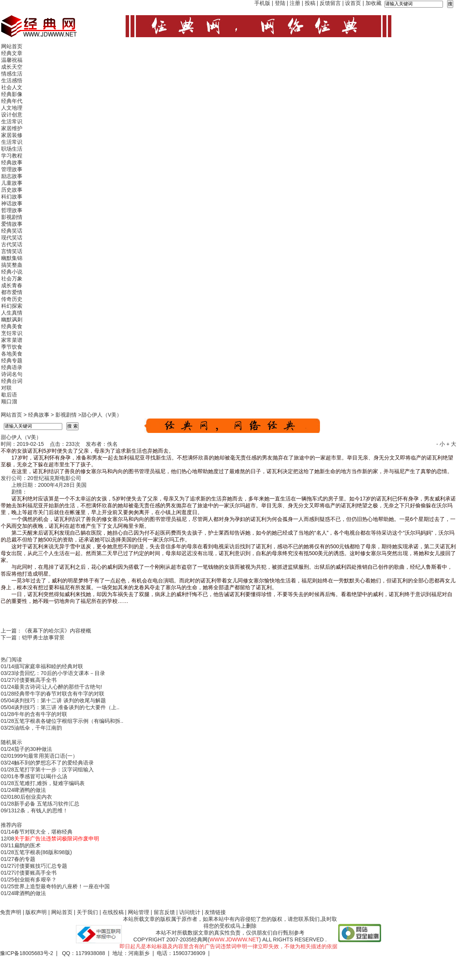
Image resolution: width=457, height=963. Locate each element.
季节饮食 (11, 347)
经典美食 (11, 326)
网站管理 (138, 912)
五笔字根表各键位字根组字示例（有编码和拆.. (68, 721)
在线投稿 (113, 912)
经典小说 (11, 272)
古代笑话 (11, 244)
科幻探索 (11, 306)
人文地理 (11, 108)
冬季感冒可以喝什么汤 (40, 776)
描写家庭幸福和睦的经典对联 (48, 666)
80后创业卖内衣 (33, 797)
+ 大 (451, 444)
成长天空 (11, 67)
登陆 (280, 3)
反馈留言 (330, 3)
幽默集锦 (11, 258)
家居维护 (11, 128)
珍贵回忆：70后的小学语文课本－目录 (59, 673)
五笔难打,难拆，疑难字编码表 (49, 783)
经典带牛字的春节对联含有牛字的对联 (59, 694)
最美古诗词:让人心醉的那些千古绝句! (58, 687)
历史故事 (11, 190)
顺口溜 (9, 401)
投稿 (310, 3)
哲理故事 (11, 210)
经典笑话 (11, 231)
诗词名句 (11, 374)
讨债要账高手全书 (35, 680)
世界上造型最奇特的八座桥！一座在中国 (62, 886)
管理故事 (11, 169)
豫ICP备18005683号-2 (26, 953)
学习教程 (11, 156)
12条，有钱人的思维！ (41, 810)
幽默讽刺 (11, 319)
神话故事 (11, 203)
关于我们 (87, 912)
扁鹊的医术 (27, 845)
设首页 (353, 3)
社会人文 (11, 87)
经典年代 (11, 101)
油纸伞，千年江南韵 (38, 728)
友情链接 (215, 912)
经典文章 (11, 53)
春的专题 (24, 859)
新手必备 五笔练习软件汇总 (46, 804)
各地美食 (11, 354)
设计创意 (11, 115)
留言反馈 (164, 912)
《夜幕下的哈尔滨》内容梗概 (56, 631)
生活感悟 (11, 80)
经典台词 (11, 381)
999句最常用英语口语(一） (46, 756)
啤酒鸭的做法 (30, 790)
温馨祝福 (11, 60)
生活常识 (11, 121)
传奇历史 (11, 299)
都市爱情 (11, 292)
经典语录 (11, 367)
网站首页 (11, 46)
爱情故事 (11, 224)
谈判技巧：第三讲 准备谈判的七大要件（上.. (67, 707)
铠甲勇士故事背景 (43, 637)
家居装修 (11, 135)
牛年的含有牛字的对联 (40, 714)
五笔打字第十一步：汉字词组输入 (54, 769)
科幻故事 (11, 197)
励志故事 (11, 176)
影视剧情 (11, 217)
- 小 (440, 444)
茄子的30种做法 (33, 749)
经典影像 (11, 94)
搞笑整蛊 (11, 265)
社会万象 (11, 278)
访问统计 (189, 912)
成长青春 (11, 285)
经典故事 (11, 162)
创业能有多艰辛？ (35, 879)
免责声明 (10, 912)
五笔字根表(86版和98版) (43, 852)
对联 (6, 388)
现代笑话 (11, 237)
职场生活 (11, 149)
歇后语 (9, 395)
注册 (295, 3)
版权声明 (36, 912)
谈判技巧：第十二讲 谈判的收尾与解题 (60, 700)
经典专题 (11, 360)
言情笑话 (11, 251)
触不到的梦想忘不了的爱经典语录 (54, 763)
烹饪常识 (11, 333)
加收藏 (373, 3)
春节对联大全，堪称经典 (43, 832)
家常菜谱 (11, 340)
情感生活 (11, 74)
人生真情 (11, 313)
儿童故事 (11, 183)
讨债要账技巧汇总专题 (40, 866)
